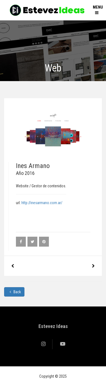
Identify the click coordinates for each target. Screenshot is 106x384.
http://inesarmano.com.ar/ (41, 203)
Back (14, 292)
